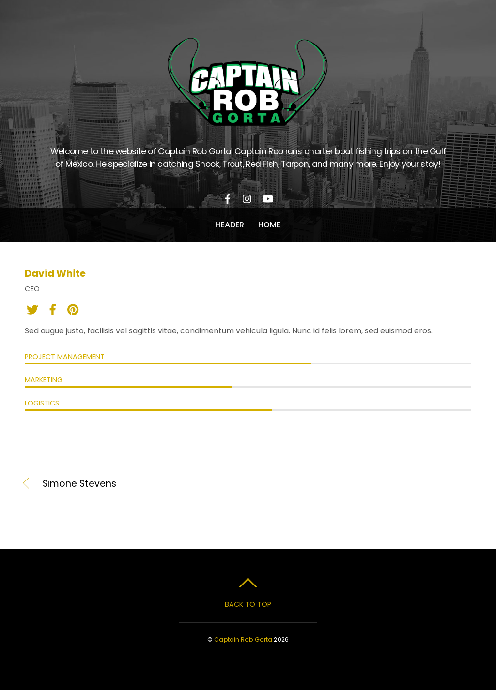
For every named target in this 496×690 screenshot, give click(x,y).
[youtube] (267, 197)
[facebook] (227, 197)
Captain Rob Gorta (243, 639)
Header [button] (229, 224)
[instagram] (247, 197)
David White (55, 273)
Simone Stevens (79, 484)
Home (269, 224)
